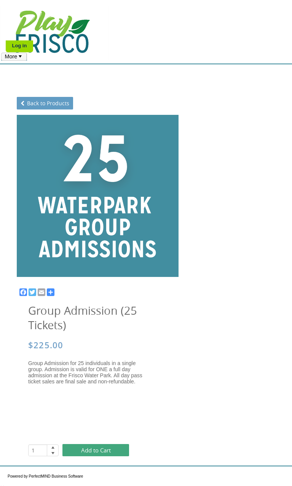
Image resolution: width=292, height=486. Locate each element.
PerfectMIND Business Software (56, 476)
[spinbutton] (38, 450)
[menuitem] (14, 56)
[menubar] (14, 57)
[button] (52, 447)
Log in (19, 45)
